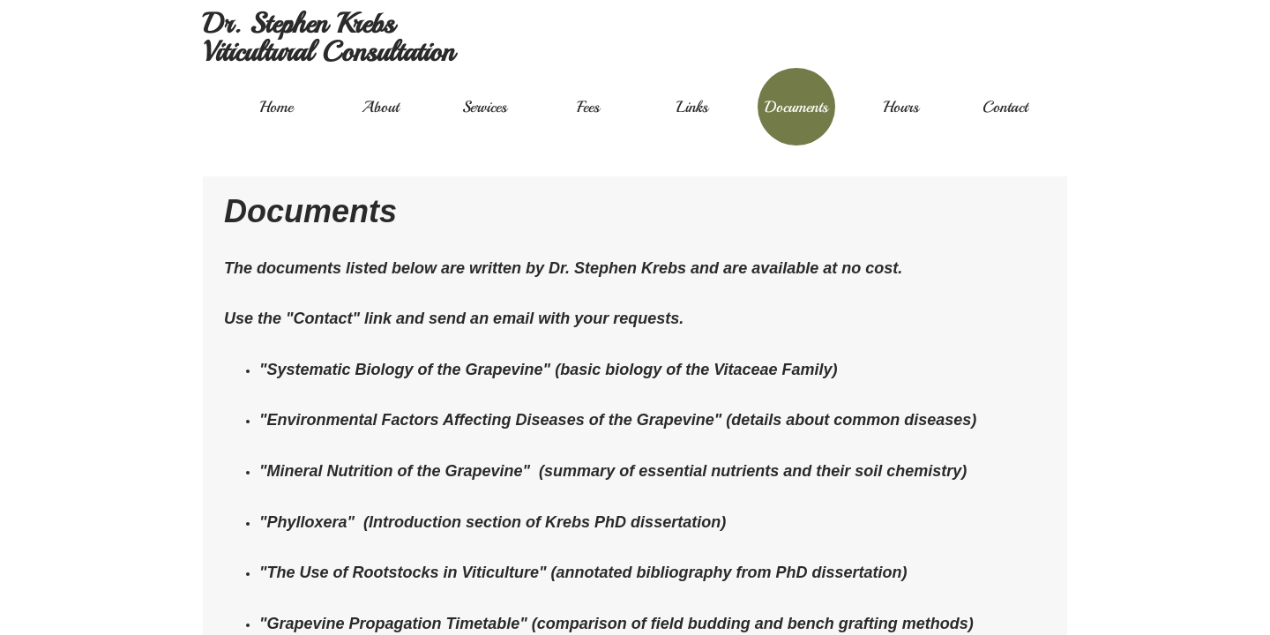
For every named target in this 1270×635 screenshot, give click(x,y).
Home (276, 106)
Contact (1004, 106)
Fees (588, 106)
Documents (796, 106)
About (380, 106)
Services (484, 106)
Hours (901, 106)
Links (692, 106)
